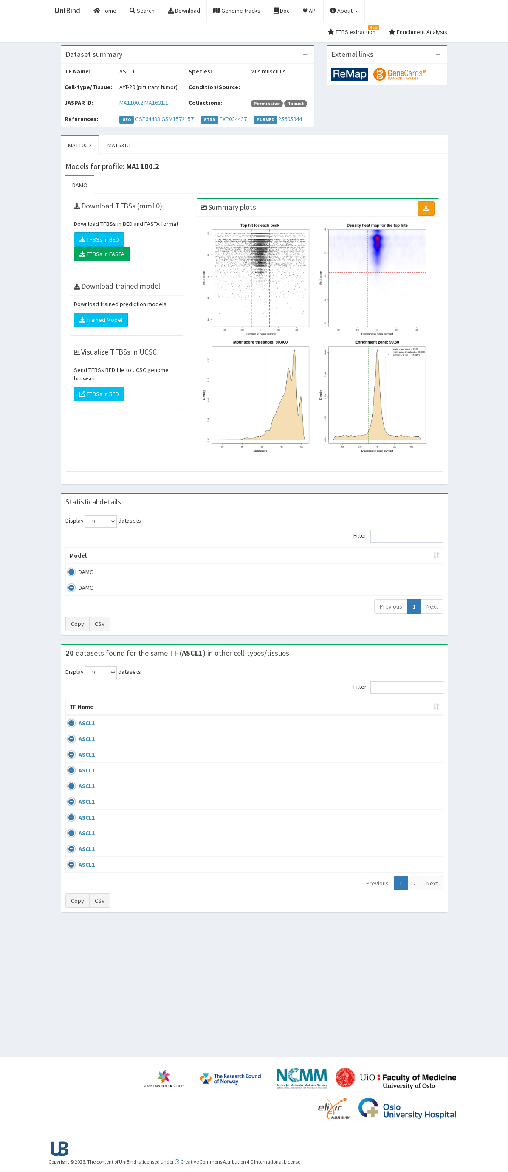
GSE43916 (374, 805)
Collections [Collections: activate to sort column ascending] (286, 715)
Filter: (398, 536)
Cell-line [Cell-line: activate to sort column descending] (114, 715)
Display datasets (103, 521)
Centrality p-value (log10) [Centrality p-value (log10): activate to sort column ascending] (393, 555)
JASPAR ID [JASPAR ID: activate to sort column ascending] (418, 711)
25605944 (290, 119)
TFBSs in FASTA (101, 254)
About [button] (344, 10)
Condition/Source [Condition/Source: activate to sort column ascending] (175, 715)
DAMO (79, 185)
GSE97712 (374, 855)
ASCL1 (77, 731)
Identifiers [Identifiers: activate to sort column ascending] (376, 715)
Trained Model (100, 320)
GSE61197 (374, 731)
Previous (391, 606)
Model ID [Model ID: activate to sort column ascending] (164, 555)
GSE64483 (147, 119)
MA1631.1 (156, 103)
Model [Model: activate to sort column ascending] (78, 555)
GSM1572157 (177, 119)
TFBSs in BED (99, 239)
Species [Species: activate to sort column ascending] (333, 715)
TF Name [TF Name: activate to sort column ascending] (77, 711)
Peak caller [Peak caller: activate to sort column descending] (119, 555)
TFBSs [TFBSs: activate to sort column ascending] (268, 555)
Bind (67, 10)
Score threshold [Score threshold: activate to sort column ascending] (316, 555)
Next (432, 606)
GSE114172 (375, 920)
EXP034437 (233, 119)
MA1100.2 (131, 103)
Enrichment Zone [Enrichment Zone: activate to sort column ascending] (217, 555)
